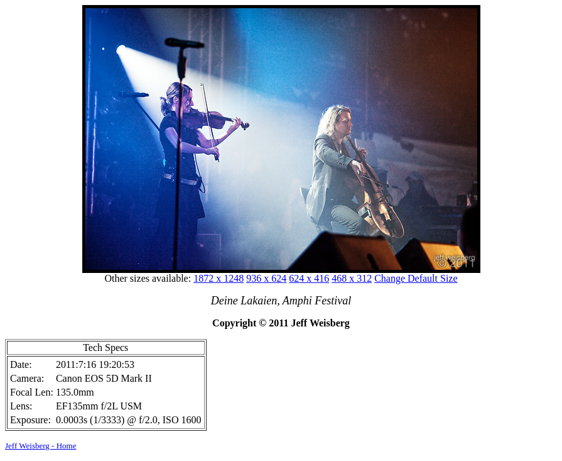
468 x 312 (352, 278)
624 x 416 (309, 278)
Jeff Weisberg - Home (40, 445)
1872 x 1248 (218, 278)
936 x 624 (266, 278)
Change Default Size (415, 278)
